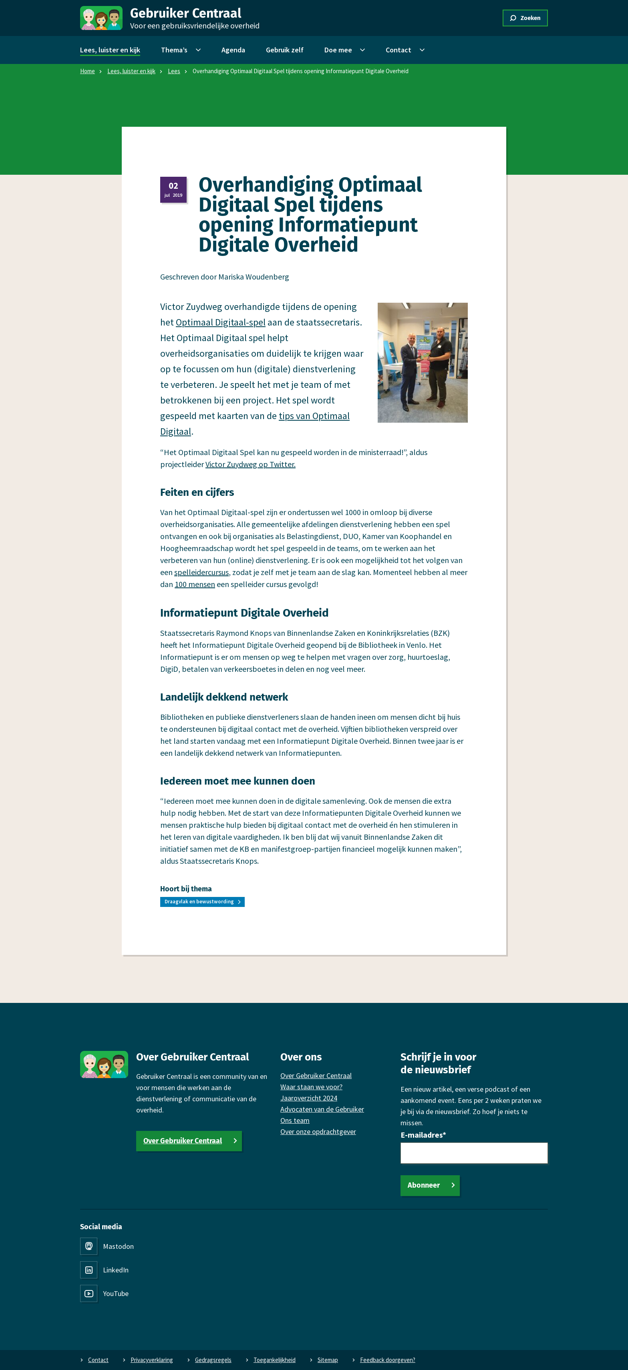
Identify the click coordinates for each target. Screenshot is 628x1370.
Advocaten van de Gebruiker (322, 1109)
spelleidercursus (201, 572)
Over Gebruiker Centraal (182, 1140)
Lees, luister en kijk (131, 71)
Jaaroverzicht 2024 (308, 1097)
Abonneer (424, 1185)
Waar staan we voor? (311, 1086)
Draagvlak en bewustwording (199, 901)
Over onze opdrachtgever (318, 1131)
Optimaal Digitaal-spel (221, 322)
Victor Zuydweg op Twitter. (250, 464)
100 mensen (195, 584)
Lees (174, 71)
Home (87, 71)
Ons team (295, 1120)
